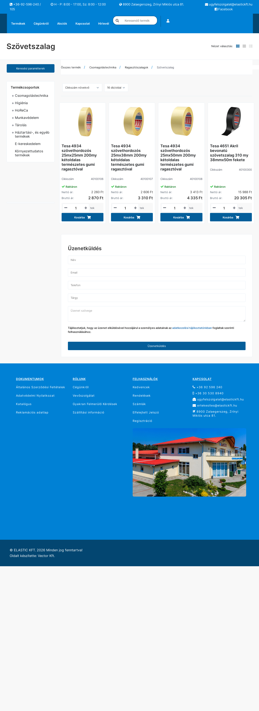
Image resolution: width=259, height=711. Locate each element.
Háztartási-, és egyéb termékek (32, 134)
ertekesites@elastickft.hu (215, 405)
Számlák (139, 404)
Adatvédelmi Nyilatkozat (35, 395)
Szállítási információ (88, 412)
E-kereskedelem (28, 144)
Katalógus (24, 404)
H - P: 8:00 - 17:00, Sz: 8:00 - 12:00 (78, 4)
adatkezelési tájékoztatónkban (192, 328)
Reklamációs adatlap (32, 412)
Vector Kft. (46, 556)
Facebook (224, 9)
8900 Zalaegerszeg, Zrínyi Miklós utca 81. (151, 4)
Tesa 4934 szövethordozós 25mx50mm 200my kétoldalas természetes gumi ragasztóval (178, 157)
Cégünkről (41, 23)
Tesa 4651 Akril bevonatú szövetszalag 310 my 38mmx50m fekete (229, 153)
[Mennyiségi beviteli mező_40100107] (125, 208)
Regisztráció (142, 421)
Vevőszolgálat (84, 395)
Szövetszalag (165, 67)
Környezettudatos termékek (29, 153)
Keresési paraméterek (30, 68)
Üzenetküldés (157, 346)
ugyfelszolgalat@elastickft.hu (228, 4)
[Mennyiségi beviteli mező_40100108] (175, 208)
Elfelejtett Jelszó (146, 412)
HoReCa (21, 110)
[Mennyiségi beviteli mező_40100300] (224, 208)
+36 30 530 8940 (208, 393)
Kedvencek (141, 387)
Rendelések (142, 395)
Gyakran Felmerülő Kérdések (95, 404)
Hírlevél (103, 23)
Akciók (62, 23)
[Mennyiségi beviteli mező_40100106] (76, 208)
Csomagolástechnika (31, 95)
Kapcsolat (82, 23)
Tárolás (20, 125)
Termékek (18, 23)
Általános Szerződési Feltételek (40, 387)
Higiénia (21, 103)
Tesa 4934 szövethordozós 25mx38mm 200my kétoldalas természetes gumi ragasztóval (129, 157)
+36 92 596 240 (207, 387)
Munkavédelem (27, 118)
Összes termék (71, 67)
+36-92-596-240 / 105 (25, 6)
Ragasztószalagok (136, 67)
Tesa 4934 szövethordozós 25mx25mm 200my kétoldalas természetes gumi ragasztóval (79, 157)
